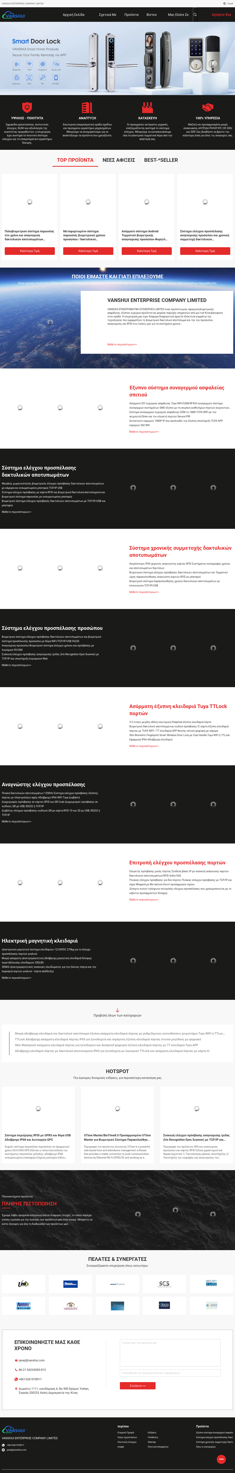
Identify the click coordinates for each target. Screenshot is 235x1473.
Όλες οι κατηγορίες (206, 1447)
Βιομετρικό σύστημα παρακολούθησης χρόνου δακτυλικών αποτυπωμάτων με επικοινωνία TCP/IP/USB (174, 583)
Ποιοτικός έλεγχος (127, 1442)
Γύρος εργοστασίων (127, 1437)
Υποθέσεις (153, 1437)
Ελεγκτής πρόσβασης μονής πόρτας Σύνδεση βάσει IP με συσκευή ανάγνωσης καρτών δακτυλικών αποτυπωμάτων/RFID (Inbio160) (179, 873)
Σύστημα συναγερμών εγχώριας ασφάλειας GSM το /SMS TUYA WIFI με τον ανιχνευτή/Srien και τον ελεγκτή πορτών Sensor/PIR (172, 414)
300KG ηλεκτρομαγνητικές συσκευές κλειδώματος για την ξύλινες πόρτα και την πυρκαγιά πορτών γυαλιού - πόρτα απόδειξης (49, 969)
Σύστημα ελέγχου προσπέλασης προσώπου (52, 628)
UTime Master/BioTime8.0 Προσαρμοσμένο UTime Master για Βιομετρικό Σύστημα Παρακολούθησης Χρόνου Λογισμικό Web (117, 1138)
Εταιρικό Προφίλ (126, 1432)
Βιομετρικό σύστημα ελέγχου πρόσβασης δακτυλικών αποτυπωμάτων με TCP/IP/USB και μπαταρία (53, 503)
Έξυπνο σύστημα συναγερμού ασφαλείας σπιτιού (176, 391)
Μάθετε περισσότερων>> (122, 344)
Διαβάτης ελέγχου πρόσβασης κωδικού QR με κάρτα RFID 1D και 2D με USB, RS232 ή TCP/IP (51, 812)
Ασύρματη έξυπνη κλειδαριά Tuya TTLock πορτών (178, 709)
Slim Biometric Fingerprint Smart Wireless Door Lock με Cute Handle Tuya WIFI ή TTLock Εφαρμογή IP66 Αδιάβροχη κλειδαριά (179, 737)
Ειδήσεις (152, 1432)
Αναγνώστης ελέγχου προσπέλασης (43, 784)
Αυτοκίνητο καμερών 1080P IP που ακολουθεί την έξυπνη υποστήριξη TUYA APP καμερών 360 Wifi (176, 423)
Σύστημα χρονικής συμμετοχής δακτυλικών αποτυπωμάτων (180, 551)
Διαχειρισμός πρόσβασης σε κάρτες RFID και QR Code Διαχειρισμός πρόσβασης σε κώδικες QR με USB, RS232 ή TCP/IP (50, 804)
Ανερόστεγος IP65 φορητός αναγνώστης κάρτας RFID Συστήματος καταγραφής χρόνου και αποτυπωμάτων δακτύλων (179, 566)
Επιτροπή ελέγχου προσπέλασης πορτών (177, 863)
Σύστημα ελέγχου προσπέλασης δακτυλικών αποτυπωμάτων (39, 471)
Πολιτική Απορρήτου (158, 1447)
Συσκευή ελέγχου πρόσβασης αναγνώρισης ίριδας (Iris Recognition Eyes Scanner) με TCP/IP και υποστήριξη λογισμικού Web (50, 656)
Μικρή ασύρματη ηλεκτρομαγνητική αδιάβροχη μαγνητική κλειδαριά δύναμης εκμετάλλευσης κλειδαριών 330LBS (47, 960)
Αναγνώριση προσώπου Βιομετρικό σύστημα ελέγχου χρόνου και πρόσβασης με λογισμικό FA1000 (48, 647)
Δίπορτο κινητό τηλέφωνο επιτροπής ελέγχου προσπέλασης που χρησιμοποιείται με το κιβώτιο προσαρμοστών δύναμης (180, 891)
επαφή (121, 1447)
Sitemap (152, 1442)
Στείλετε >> (138, 1386)
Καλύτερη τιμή (30, 251)
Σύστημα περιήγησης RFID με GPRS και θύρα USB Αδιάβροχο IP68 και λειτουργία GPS (38, 1137)
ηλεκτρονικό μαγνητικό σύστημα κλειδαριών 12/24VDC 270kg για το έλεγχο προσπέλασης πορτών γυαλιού (46, 951)
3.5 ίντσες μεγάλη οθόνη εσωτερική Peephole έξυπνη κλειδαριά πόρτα (170, 722)
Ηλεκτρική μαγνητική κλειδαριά (40, 941)
